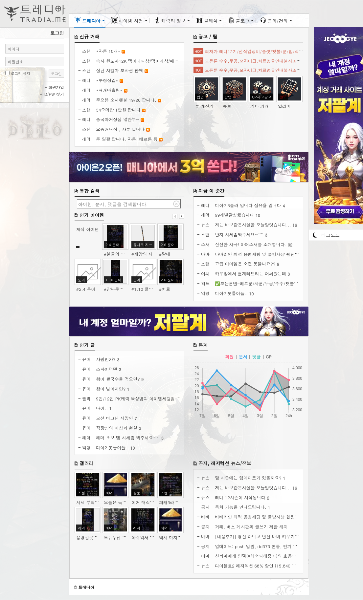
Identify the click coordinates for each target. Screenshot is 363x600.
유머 (86, 359)
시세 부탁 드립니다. (96, 502)
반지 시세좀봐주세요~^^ (240, 234)
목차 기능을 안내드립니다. (241, 507)
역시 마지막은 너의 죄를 (183, 537)
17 (178, 398)
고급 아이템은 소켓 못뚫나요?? (246, 264)
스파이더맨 (107, 369)
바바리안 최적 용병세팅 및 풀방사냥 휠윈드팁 (260, 254)
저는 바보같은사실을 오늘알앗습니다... (253, 225)
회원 (229, 357)
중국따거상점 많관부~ (118, 119)
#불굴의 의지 (116, 254)
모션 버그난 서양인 (115, 418)
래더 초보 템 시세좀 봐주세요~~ (128, 438)
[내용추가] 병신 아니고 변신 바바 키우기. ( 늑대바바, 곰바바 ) (276, 536)
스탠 (86, 51)
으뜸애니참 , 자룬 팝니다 (121, 129)
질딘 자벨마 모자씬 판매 (120, 70)
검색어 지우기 (176, 203)
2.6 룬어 (168, 244)
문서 (243, 357)
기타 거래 (259, 106)
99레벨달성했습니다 (235, 215)
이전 (174, 216)
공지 (203, 463)
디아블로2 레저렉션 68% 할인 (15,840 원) (257, 566)
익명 (205, 293)
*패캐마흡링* (110, 90)
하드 (205, 283)
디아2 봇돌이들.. (232, 293)
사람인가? (106, 359)
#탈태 (164, 254)
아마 (205, 556)
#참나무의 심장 (118, 289)
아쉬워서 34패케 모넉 (153, 537)
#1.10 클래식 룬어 (149, 289)
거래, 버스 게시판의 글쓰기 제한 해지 (251, 527)
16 (294, 225)
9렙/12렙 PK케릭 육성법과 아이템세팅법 (136, 399)
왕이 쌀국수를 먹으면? (118, 379)
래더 (86, 80)
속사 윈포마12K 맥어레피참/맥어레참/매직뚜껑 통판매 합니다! (157, 61)
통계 (203, 345)
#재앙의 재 (141, 254)
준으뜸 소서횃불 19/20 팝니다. (127, 100)
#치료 (164, 289)
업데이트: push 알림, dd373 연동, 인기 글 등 (259, 546)
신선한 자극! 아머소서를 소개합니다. (251, 244)
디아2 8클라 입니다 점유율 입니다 (249, 205)
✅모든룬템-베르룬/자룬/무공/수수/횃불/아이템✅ (265, 283)
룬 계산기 (204, 106)
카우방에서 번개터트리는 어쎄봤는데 (251, 273)
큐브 (227, 106)
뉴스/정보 (241, 463)
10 (258, 215)
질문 (136, 492)
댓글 (256, 357)
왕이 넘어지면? (111, 389)
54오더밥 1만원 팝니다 (119, 110)
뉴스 (205, 225)
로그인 (56, 73)
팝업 (200, 97)
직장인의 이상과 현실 (117, 428)
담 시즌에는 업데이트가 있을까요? (249, 478)
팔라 (86, 399)
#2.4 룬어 (86, 289)
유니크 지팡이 (143, 244)
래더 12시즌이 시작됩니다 (241, 497)
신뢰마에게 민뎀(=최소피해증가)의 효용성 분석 (261, 556)
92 (290, 244)
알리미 (284, 106)
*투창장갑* (108, 80)
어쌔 (205, 273)
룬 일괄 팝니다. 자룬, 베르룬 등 (127, 139)
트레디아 (86, 587)
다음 (181, 216)
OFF (283, 97)
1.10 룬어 (113, 279)
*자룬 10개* (109, 51)
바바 (205, 254)
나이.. (102, 408)
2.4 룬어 (112, 244)
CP (269, 357)
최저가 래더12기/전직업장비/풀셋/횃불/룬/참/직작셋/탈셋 (261, 51)
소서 (205, 244)
